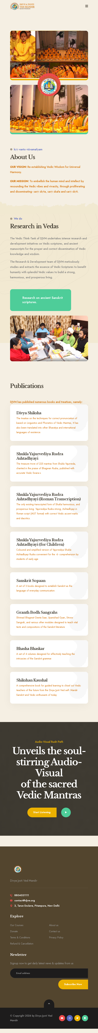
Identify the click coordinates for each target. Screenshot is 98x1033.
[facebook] (85, 1022)
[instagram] (70, 1022)
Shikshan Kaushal (32, 684)
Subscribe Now (73, 989)
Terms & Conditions (20, 942)
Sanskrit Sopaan (31, 585)
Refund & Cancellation (21, 948)
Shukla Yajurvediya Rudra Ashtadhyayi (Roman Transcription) (40, 499)
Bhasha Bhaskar (31, 653)
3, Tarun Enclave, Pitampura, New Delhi (34, 910)
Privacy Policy (56, 942)
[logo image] (22, 6)
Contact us (54, 936)
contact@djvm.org (22, 905)
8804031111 (19, 900)
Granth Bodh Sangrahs (37, 616)
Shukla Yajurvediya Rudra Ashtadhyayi (40, 456)
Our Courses (16, 929)
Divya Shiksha (29, 413)
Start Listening (41, 817)
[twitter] (77, 1022)
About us (53, 929)
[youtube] (62, 1022)
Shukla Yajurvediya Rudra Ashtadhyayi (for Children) (41, 546)
